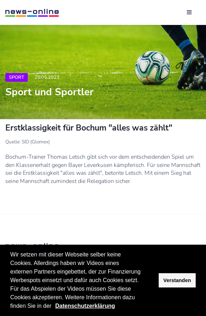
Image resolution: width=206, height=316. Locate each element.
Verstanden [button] (177, 280)
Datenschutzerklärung (85, 306)
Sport (16, 77)
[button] (54, 307)
